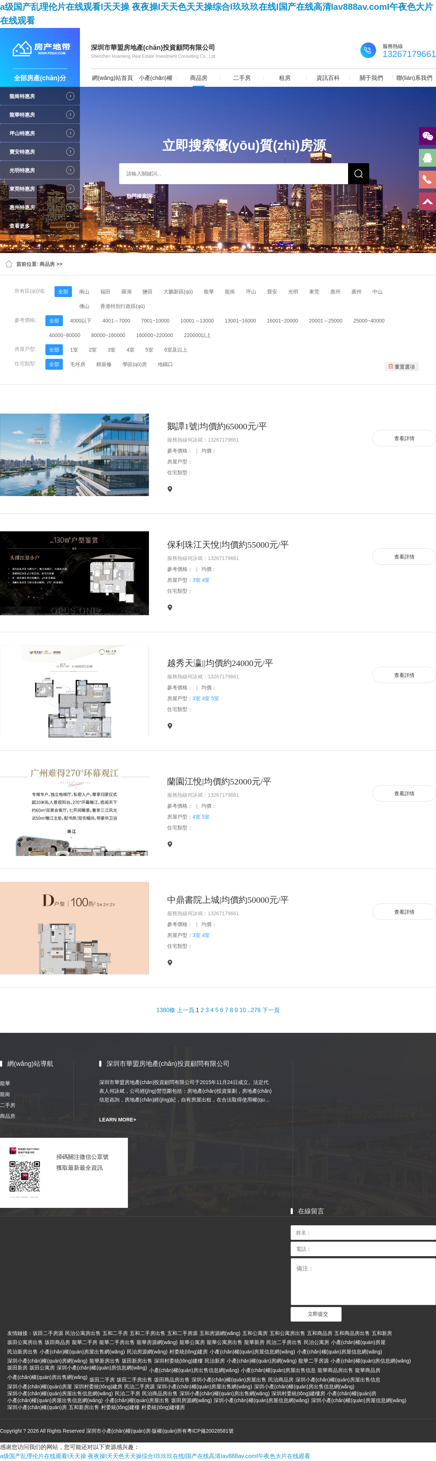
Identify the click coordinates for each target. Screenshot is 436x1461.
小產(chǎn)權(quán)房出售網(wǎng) (47, 1377)
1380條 (165, 1010)
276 (256, 1010)
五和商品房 (319, 1333)
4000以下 (81, 321)
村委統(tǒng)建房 (188, 1351)
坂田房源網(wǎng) (191, 1400)
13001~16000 (240, 321)
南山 (84, 292)
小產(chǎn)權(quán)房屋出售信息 (278, 1370)
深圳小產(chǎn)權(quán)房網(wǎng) (47, 1360)
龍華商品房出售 (335, 1370)
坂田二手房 (102, 1379)
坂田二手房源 (48, 1333)
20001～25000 (326, 321)
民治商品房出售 (160, 1393)
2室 (93, 350)
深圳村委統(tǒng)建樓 (178, 1360)
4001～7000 (116, 321)
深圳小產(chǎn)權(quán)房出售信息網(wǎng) (304, 1386)
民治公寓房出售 (83, 1333)
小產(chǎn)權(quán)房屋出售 (137, 1400)
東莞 (314, 292)
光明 (293, 292)
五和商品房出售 (352, 1333)
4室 (130, 350)
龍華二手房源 (313, 1360)
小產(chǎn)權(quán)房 (156, 81)
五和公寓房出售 (287, 1333)
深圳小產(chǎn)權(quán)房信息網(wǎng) (102, 1367)
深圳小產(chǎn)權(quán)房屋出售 (228, 1379)
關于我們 (371, 78)
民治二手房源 (139, 1386)
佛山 (84, 306)
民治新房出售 (22, 1351)
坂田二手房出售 (134, 1379)
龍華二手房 (84, 1342)
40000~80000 (64, 335)
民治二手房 (127, 1393)
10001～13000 (197, 321)
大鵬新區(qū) (178, 292)
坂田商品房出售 (172, 1379)
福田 (105, 292)
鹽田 (147, 292)
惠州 (335, 292)
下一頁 (271, 1010)
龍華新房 (254, 1342)
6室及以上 (175, 350)
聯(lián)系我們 (414, 78)
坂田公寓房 (42, 1367)
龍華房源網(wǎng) (157, 1342)
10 (242, 1010)
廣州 (356, 292)
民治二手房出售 (284, 1342)
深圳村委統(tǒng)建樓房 (298, 1393)
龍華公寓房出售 (224, 1342)
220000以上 (197, 335)
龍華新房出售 (104, 1360)
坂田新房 (17, 1367)
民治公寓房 (316, 1342)
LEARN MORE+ (117, 1120)
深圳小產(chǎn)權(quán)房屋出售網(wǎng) (204, 1386)
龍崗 (230, 292)
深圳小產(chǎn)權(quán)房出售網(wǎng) (224, 1393)
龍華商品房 (367, 1370)
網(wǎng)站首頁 (112, 78)
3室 (112, 350)
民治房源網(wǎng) (147, 1351)
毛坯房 (77, 364)
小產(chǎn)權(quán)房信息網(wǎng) (371, 1360)
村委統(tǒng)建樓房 (163, 1407)
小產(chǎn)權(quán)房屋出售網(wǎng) (82, 1351)
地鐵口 (165, 364)
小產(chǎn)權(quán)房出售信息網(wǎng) (194, 1370)
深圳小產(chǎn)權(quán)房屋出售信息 (337, 1379)
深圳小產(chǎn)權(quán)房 (37, 1407)
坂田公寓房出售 (25, 1342)
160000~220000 (154, 335)
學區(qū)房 (134, 364)
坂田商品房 (57, 1342)
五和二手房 (115, 1333)
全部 (63, 292)
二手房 (242, 78)
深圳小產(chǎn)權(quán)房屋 (39, 1386)
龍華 (209, 292)
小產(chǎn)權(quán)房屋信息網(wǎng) (252, 1351)
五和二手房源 (182, 1333)
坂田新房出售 (137, 1360)
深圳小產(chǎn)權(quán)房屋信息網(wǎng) (261, 1400)
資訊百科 (328, 78)
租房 (285, 78)
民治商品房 (281, 1379)
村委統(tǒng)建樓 (120, 1407)
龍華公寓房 (192, 1342)
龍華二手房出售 (117, 1342)
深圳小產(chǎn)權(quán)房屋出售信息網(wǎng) (60, 1393)
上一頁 (185, 1010)
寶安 (272, 292)
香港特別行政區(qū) (122, 306)
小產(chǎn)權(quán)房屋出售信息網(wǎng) (55, 1400)
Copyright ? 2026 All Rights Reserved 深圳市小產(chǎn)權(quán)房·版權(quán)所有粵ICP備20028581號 (117, 1431)
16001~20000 (282, 321)
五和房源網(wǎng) (220, 1333)
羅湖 (126, 292)
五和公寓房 (255, 1333)
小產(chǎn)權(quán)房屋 (358, 1342)
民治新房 (215, 1360)
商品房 (198, 78)
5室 (149, 350)
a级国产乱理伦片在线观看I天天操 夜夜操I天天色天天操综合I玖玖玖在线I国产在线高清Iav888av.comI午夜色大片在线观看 (155, 1456)
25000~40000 (368, 321)
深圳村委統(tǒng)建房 (98, 1386)
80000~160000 (108, 335)
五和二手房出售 (147, 1333)
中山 (377, 292)
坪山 (251, 292)
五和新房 (382, 1333)
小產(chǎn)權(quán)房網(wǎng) (262, 1360)
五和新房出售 (84, 1407)
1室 (74, 350)
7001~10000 (155, 321)
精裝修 (104, 364)
